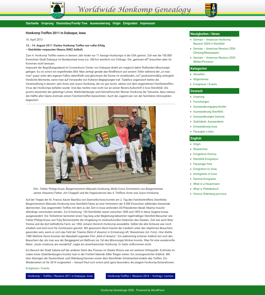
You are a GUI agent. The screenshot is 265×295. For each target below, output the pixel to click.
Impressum (147, 23)
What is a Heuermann (206, 184)
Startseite (32, 23)
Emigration (130, 23)
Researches (200, 149)
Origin (117, 23)
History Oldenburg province (210, 193)
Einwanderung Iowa (205, 126)
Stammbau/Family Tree (71, 23)
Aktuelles (199, 74)
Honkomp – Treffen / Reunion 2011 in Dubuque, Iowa (60, 276)
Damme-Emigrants (204, 179)
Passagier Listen (203, 131)
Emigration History (204, 154)
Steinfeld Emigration (205, 159)
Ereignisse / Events (38, 268)
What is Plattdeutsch (206, 189)
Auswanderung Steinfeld (208, 111)
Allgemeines (201, 79)
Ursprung (47, 23)
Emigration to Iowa (205, 169)
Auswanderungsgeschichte (209, 106)
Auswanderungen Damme (209, 116)
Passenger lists (202, 164)
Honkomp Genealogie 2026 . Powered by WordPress (133, 290)
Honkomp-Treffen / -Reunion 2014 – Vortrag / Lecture (140, 276)
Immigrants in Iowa (205, 174)
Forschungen (201, 101)
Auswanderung (100, 23)
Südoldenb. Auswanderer (208, 121)
